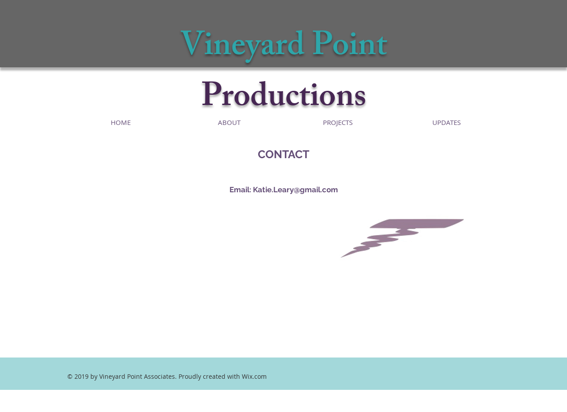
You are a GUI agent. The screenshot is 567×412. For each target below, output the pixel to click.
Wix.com (254, 376)
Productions (283, 99)
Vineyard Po (264, 49)
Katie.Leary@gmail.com (295, 189)
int (368, 49)
